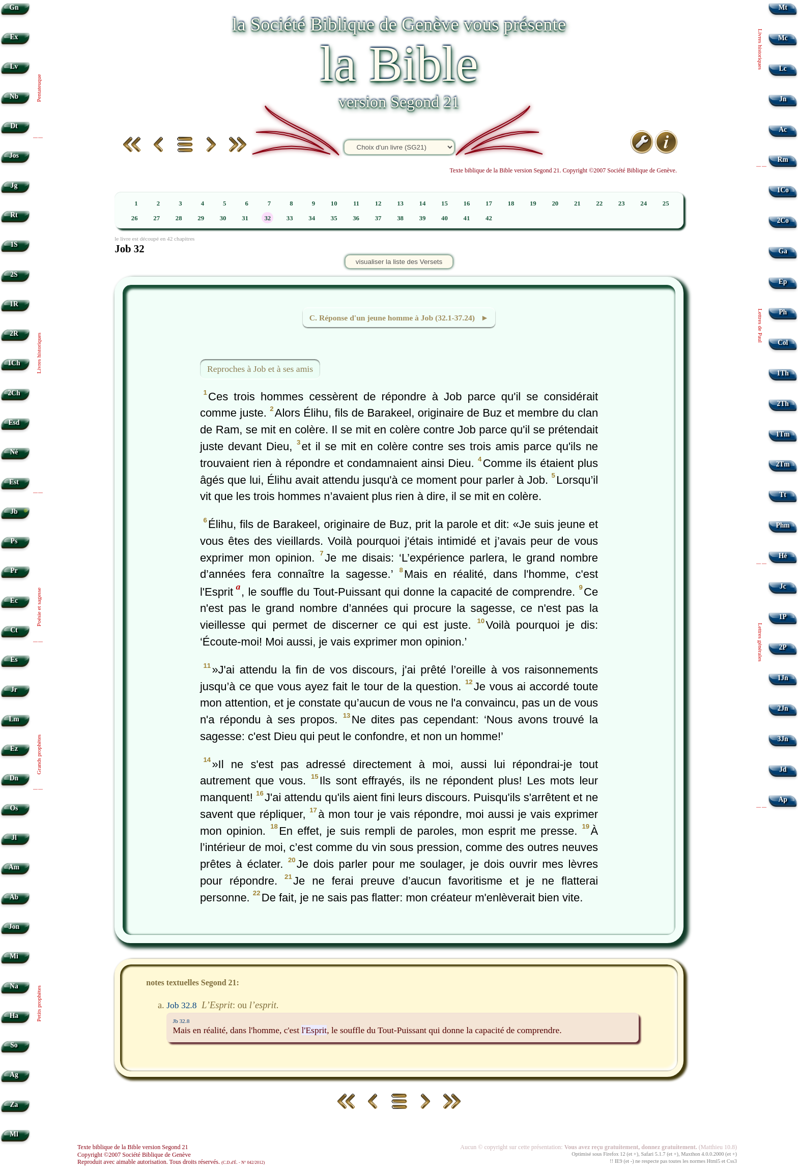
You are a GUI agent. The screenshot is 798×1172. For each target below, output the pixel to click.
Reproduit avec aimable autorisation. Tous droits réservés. (171, 1161)
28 (179, 218)
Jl (14, 837)
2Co (782, 220)
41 (467, 218)
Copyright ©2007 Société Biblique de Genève (134, 1154)
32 (267, 218)
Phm (782, 525)
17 (489, 203)
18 (510, 203)
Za (14, 1104)
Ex (14, 37)
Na (14, 986)
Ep (783, 281)
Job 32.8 (181, 1005)
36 (356, 218)
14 (422, 203)
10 (334, 203)
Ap (782, 799)
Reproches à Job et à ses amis (260, 369)
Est (14, 482)
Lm (14, 719)
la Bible (399, 64)
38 (400, 218)
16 (467, 203)
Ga (782, 251)
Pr (13, 570)
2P (783, 647)
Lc (783, 68)
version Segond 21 (399, 102)
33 (290, 218)
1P (783, 617)
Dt (13, 126)
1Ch (14, 363)
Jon (14, 926)
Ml (14, 1134)
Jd (782, 769)
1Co (782, 190)
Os (14, 808)
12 (378, 203)
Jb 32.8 (181, 1021)
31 (245, 218)
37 (378, 218)
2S (13, 274)
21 (577, 203)
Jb (13, 511)
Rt (13, 215)
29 (200, 218)
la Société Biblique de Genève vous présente (399, 24)
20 (555, 203)
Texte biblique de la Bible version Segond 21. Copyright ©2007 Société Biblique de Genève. (563, 170)
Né (14, 452)
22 (599, 203)
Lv (14, 66)
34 (311, 218)
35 (334, 218)
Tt (782, 495)
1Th (782, 373)
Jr (14, 689)
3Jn (783, 739)
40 (444, 218)
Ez (14, 748)
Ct (13, 630)
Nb (14, 96)
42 (489, 218)
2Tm (782, 464)
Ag (14, 1074)
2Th (782, 403)
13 (400, 203)
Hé (783, 556)
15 (444, 203)
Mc (783, 38)
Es (13, 659)
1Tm (782, 434)
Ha (14, 1015)
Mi (14, 956)
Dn (14, 778)
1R (14, 304)
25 (666, 203)
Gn (13, 7)
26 (134, 218)
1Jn (783, 678)
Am (14, 867)
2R (14, 333)
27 (156, 218)
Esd (13, 422)
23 (621, 203)
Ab (14, 897)
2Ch (14, 393)
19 (533, 203)
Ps (14, 541)
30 (223, 218)
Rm (783, 159)
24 (643, 203)
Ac (783, 129)
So (13, 1045)
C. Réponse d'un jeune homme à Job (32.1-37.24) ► (399, 317)
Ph (783, 312)
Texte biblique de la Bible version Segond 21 (132, 1147)
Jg (14, 185)
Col (783, 342)
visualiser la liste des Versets (399, 262)
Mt (782, 7)
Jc (783, 586)
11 (356, 203)
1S (13, 244)
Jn (782, 99)
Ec (14, 600)
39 (422, 218)
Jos (14, 155)
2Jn (783, 708)
